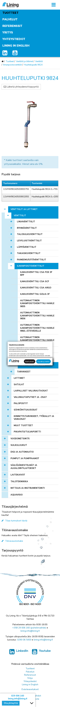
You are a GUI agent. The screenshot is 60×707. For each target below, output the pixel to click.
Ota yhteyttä (11, 703)
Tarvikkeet (24, 371)
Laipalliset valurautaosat (31, 390)
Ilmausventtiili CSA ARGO (35, 287)
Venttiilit (39, 61)
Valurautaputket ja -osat (30, 397)
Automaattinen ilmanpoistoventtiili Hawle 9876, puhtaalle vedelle (37, 340)
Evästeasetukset (30, 689)
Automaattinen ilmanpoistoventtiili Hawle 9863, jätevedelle (37, 328)
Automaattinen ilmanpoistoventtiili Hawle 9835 (37, 303)
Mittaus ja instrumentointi (28, 488)
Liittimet (19, 378)
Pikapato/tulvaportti (27, 431)
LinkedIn (18, 652)
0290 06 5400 (24, 639)
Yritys (7, 32)
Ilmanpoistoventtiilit (12, 64)
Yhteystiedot (13, 39)
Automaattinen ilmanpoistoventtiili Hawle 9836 (37, 315)
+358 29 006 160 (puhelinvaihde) (29, 627)
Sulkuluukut (19, 445)
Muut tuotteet (23, 425)
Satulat (19, 384)
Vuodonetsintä (20, 438)
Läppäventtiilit (26, 247)
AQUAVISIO (17, 494)
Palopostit (21, 403)
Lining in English (15, 46)
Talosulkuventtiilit (30, 234)
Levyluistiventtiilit (29, 240)
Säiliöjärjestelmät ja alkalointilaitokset (24, 467)
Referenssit (12, 26)
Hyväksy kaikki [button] (43, 361)
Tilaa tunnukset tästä (14, 520)
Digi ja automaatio (22, 451)
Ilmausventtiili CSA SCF (34, 281)
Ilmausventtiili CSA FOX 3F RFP (36, 274)
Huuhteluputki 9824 (33, 64)
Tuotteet (10, 13)
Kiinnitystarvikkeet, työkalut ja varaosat (34, 418)
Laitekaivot (18, 474)
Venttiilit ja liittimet (24, 61)
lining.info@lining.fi (30, 630)
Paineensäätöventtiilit (31, 259)
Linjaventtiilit (26, 221)
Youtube (41, 652)
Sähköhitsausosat (25, 409)
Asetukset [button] (29, 361)
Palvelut (10, 19)
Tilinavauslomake (12, 540)
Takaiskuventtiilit (28, 253)
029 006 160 (17, 695)
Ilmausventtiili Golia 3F (35, 294)
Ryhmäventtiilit (27, 228)
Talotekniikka (19, 481)
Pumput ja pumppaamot (25, 458)
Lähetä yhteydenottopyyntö (21, 86)
